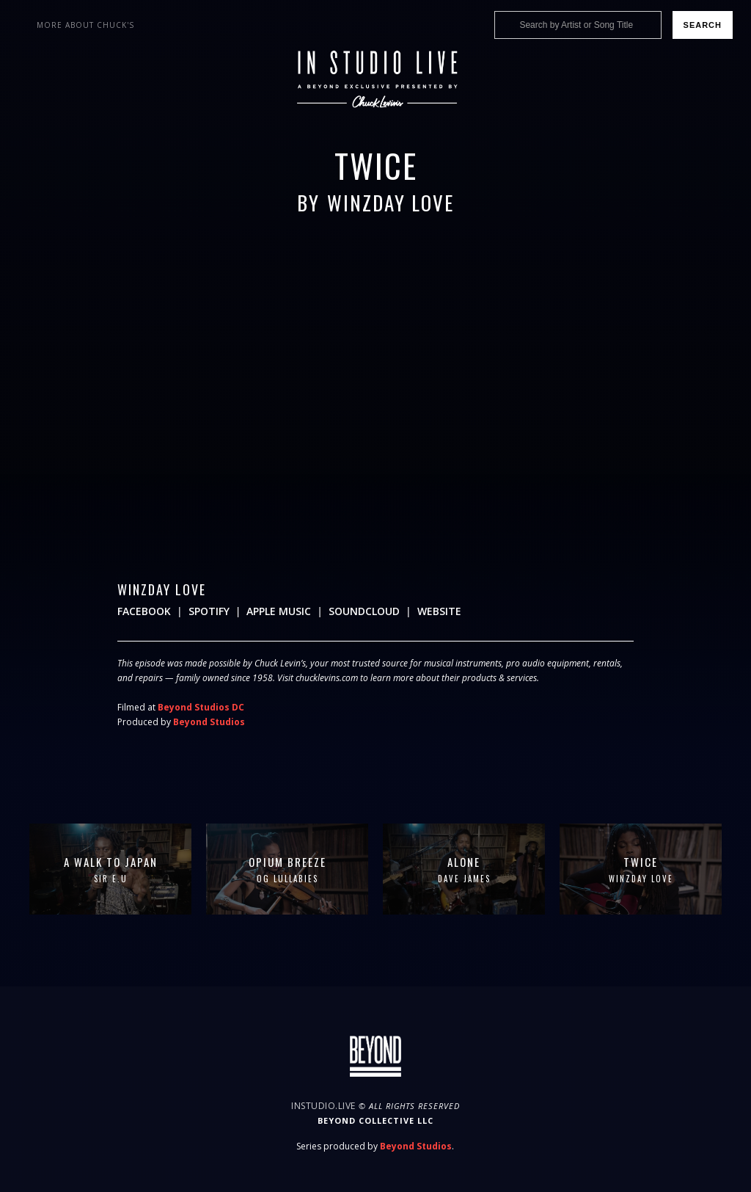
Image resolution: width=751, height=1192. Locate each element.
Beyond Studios (209, 722)
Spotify (209, 611)
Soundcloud (364, 611)
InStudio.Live (323, 1106)
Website (439, 611)
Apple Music (278, 611)
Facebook (144, 611)
